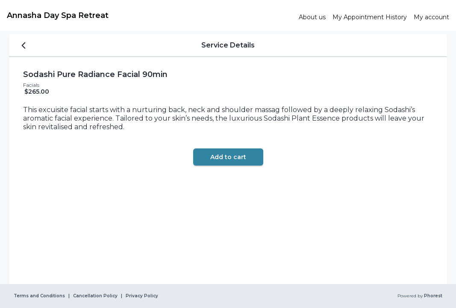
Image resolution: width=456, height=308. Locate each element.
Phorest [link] (432, 296)
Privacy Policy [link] (142, 296)
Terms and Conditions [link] (39, 296)
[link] (149, 15)
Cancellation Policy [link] (95, 296)
